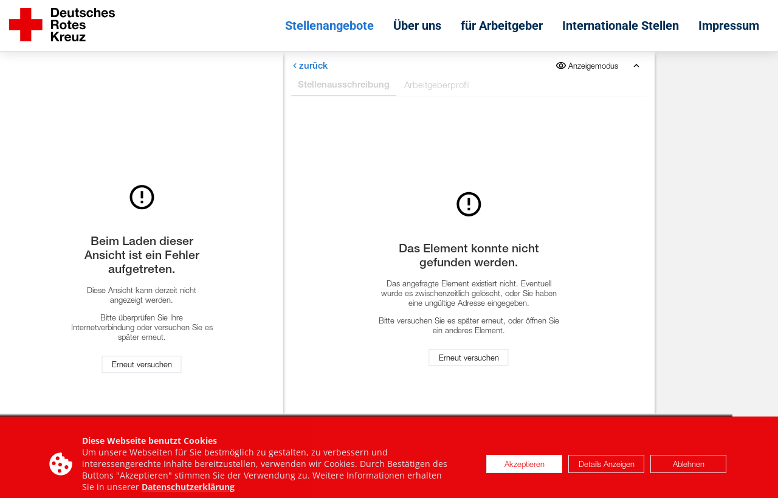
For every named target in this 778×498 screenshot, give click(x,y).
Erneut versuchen (142, 365)
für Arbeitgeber (502, 25)
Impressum (728, 25)
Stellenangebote (329, 25)
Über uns (417, 25)
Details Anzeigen (607, 467)
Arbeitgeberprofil (437, 84)
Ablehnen (688, 467)
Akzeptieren (524, 467)
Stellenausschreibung (344, 84)
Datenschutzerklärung (188, 490)
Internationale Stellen (620, 25)
